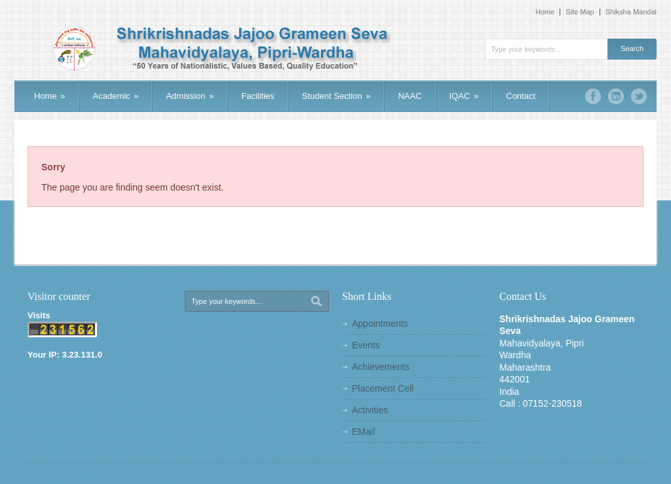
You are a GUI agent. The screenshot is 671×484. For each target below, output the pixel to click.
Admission (190, 96)
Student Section (336, 96)
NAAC (409, 96)
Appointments (380, 323)
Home (544, 12)
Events (366, 345)
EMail (363, 431)
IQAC (464, 96)
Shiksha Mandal (631, 12)
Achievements (381, 367)
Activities (370, 410)
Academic (116, 96)
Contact (520, 96)
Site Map (580, 12)
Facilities (258, 96)
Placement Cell (382, 388)
